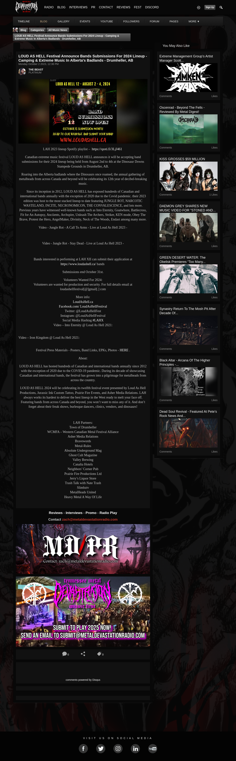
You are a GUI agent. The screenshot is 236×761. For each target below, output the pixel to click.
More (194, 21)
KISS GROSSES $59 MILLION (182, 159)
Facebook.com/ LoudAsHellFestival (83, 306)
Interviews (74, 513)
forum (154, 21)
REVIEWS (123, 7)
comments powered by (83, 679)
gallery (63, 21)
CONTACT (106, 7)
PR (93, 7)
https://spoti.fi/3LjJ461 (107, 149)
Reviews (56, 513)
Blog (23, 30)
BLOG (61, 7)
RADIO (49, 7)
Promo (91, 513)
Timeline (24, 21)
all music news (57, 30)
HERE (124, 350)
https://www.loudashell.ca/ (78, 264)
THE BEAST (36, 69)
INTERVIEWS (78, 7)
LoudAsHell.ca (82, 302)
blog (43, 21)
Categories (37, 30)
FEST (138, 7)
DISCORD (152, 7)
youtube (106, 21)
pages (174, 21)
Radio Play (108, 513)
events (85, 21)
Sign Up (210, 7)
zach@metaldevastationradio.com (90, 519)
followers (131, 21)
